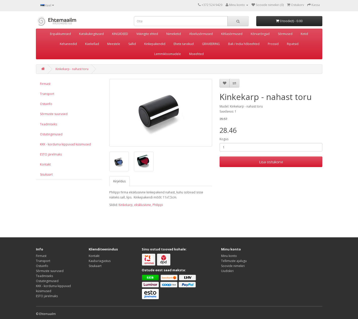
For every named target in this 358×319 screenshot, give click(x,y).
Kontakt (45, 164)
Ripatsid (292, 44)
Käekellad (92, 44)
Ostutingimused (51, 134)
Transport (47, 94)
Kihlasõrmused (231, 34)
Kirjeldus (119, 181)
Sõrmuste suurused (54, 114)
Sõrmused (285, 34)
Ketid (304, 34)
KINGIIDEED (120, 34)
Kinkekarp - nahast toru (72, 69)
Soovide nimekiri (233, 266)
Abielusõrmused (201, 34)
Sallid (132, 44)
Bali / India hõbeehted (244, 44)
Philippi (157, 205)
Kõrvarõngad (260, 34)
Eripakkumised (60, 34)
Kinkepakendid (154, 44)
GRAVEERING (211, 44)
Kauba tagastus (100, 261)
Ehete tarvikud (184, 44)
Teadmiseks (48, 124)
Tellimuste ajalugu (234, 261)
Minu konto (229, 256)
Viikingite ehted (147, 34)
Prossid (273, 44)
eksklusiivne (142, 205)
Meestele (113, 44)
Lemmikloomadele (167, 54)
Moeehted (196, 54)
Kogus (224, 139)
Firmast (45, 84)
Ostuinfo (46, 104)
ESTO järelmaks (51, 154)
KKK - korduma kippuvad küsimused (65, 144)
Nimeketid (173, 34)
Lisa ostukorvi (271, 161)
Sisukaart (46, 174)
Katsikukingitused (91, 34)
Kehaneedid (68, 44)
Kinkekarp (126, 205)
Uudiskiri (227, 271)
